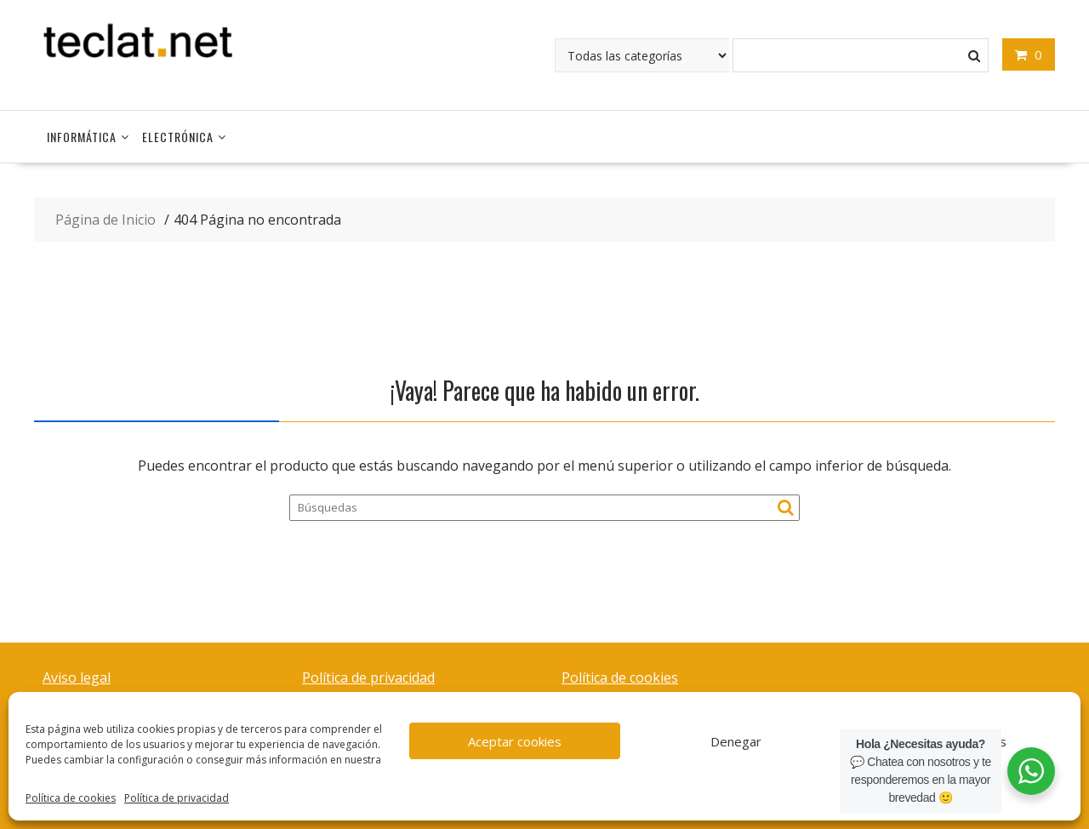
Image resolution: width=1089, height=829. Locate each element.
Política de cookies (71, 798)
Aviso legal (77, 677)
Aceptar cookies (515, 741)
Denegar (735, 741)
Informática (82, 137)
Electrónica (178, 137)
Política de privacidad (176, 798)
